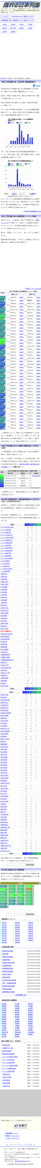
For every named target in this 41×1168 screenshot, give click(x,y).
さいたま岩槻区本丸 (6, 540)
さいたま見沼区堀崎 (6, 558)
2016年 (20, 886)
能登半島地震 (6, 989)
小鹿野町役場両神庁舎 (7, 660)
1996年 (20, 901)
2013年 (11, 889)
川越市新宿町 (4, 678)
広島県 (30, 1006)
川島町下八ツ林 (5, 673)
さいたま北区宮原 (6, 529)
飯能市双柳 (4, 830)
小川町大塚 (4, 652)
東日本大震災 (36, 475)
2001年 (11, 898)
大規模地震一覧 (6, 20)
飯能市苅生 (4, 837)
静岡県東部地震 (7, 968)
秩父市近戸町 (4, 801)
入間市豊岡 (4, 600)
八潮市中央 (4, 602)
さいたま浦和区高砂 (6, 550)
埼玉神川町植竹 (5, 636)
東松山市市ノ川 (5, 728)
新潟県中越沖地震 (8, 986)
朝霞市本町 (4, 718)
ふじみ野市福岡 (5, 571)
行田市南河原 (4, 814)
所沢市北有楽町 (5, 700)
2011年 (28, 889)
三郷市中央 (4, 574)
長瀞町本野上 (4, 824)
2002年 (3, 898)
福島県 (4, 1017)
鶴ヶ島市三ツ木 (5, 851)
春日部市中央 (4, 707)
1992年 (20, 904)
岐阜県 (17, 1012)
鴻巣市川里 (4, 848)
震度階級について (12, 1133)
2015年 (28, 886)
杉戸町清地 (4, 726)
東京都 (4, 28)
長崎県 (30, 1023)
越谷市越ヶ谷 (4, 822)
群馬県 (4, 1023)
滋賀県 (17, 1021)
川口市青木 (4, 670)
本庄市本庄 (4, 723)
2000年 (20, 898)
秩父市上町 (4, 786)
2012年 (20, 889)
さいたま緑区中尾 (6, 553)
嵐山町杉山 (4, 662)
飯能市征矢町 (4, 835)
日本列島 (3, 78)
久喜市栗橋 (4, 587)
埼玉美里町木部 (5, 639)
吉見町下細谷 (4, 623)
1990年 (3, 907)
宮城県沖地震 (6, 965)
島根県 (17, 1036)
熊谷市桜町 (4, 770)
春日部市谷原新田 (6, 713)
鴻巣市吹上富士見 (6, 845)
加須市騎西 (4, 615)
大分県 (30, 1028)
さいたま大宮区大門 (6, 535)
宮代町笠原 (4, 644)
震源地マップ (17, 20)
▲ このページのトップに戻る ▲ (20, 1145)
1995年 (28, 901)
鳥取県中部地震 (7, 951)
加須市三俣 (4, 605)
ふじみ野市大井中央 (6, 568)
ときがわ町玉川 (5, 563)
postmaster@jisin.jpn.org (22, 1161)
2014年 (3, 889)
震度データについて (12, 1136)
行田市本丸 (4, 817)
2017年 (11, 886)
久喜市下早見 (4, 584)
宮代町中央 (4, 641)
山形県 (4, 1014)
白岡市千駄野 (4, 778)
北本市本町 (4, 618)
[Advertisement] (20, 55)
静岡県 (17, 1014)
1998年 (3, 901)
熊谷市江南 (4, 773)
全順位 (21, 297)
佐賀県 (30, 1021)
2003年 (28, 895)
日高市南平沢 (4, 705)
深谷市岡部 (4, 752)
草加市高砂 (4, 806)
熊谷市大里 (4, 762)
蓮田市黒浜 (4, 809)
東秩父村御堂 (4, 733)
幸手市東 (3, 683)
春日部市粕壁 (4, 710)
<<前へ (14, 194)
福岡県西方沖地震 (8, 992)
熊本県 (30, 1025)
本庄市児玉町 (4, 720)
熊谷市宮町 (4, 767)
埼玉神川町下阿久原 (6, 634)
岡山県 (30, 1004)
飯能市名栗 (4, 832)
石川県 (17, 1004)
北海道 (4, 24)
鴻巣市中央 (4, 843)
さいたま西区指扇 (6, 555)
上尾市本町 (4, 579)
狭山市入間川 (4, 775)
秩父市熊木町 (4, 796)
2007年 (28, 892)
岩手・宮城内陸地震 (9, 983)
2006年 (3, 895)
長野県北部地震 (7, 957)
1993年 (11, 904)
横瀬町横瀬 (4, 744)
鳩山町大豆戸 (4, 840)
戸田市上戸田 (4, 694)
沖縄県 (30, 1034)
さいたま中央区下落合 (7, 527)
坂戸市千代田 (4, 628)
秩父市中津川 (4, 788)
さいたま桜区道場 (6, 545)
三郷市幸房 (4, 576)
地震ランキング (29, 20)
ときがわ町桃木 (5, 561)
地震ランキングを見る (33, 288)
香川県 (30, 1012)
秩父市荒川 (4, 798)
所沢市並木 (4, 697)
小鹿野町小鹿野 (5, 657)
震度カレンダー (29, 16)
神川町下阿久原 (5, 783)
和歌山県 (18, 1032)
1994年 (3, 904)
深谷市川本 (4, 754)
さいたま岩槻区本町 (6, 542)
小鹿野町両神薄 (5, 654)
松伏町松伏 (4, 736)
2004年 (20, 895)
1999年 (28, 898)
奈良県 (17, 1030)
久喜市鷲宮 (4, 594)
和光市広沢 (4, 626)
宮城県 (13, 24)
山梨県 (17, 1008)
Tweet (38, 86)
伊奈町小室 (4, 597)
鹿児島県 (31, 1032)
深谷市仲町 (4, 749)
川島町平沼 (4, 675)
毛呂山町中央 (4, 746)
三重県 (17, 1019)
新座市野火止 (4, 702)
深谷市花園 (4, 757)
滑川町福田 (4, 759)
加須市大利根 (4, 613)
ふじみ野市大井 (5, 566)
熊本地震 (5, 954)
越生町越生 (4, 819)
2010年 (3, 892)
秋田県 (4, 1012)
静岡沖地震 (6, 977)
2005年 (11, 895)
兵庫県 (17, 1028)
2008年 (20, 892)
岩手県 (4, 1008)
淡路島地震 (6, 960)
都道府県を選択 (17, 16)
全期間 (32, 194)
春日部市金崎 (4, 715)
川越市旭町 (4, 680)
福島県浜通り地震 (8, 962)
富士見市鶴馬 (4, 649)
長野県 (17, 1010)
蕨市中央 (3, 811)
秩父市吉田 (4, 791)
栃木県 (4, 1021)
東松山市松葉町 (5, 731)
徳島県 (30, 1010)
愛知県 (21, 28)
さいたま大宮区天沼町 (7, 537)
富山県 (4, 1036)
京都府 (30, 28)
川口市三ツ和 (4, 665)
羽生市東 (3, 804)
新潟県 (4, 1034)
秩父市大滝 (4, 793)
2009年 (11, 892)
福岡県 (13, 32)
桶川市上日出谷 (5, 739)
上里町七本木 (4, 581)
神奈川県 (13, 28)
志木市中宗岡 (4, 686)
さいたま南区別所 (6, 532)
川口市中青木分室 (6, 667)
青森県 (4, 1006)
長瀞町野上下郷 (5, 827)
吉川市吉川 (4, 621)
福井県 (17, 1006)
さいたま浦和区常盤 (6, 548)
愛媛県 (30, 1014)
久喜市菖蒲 (4, 589)
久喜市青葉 (4, 592)
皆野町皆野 (4, 780)
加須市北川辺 (4, 610)
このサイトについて (12, 1138)
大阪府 (4, 32)
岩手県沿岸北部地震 (9, 980)
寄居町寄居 (4, 647)
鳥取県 (17, 1034)
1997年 (11, 901)
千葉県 (30, 24)
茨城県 (4, 1019)
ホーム (6, 16)
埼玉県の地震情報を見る (32, 211)
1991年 (28, 904)
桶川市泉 (3, 741)
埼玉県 (21, 24)
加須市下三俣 (4, 608)
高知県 (30, 1017)
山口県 (30, 1008)
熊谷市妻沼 (4, 765)
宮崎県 (30, 1030)
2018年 (3, 886)
